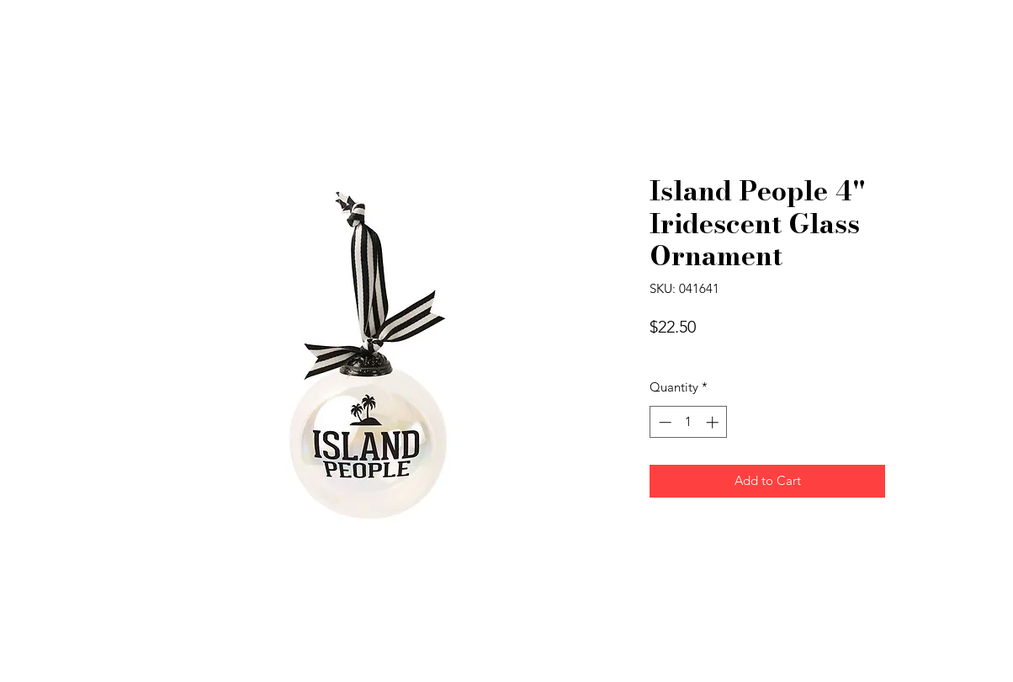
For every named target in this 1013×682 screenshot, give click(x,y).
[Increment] (714, 422)
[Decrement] (663, 422)
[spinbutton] (689, 422)
